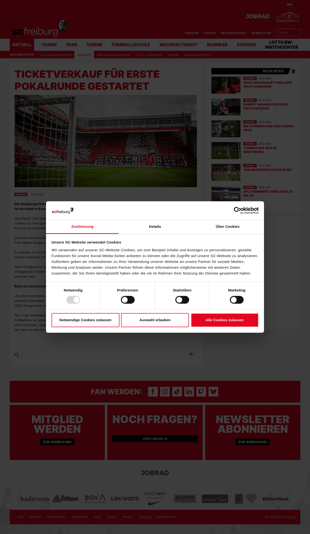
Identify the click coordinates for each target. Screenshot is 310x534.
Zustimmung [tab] (82, 226)
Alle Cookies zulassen (225, 320)
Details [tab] (155, 226)
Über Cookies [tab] (228, 226)
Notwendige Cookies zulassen (85, 320)
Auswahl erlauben (155, 320)
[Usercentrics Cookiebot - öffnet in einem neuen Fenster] (237, 210)
